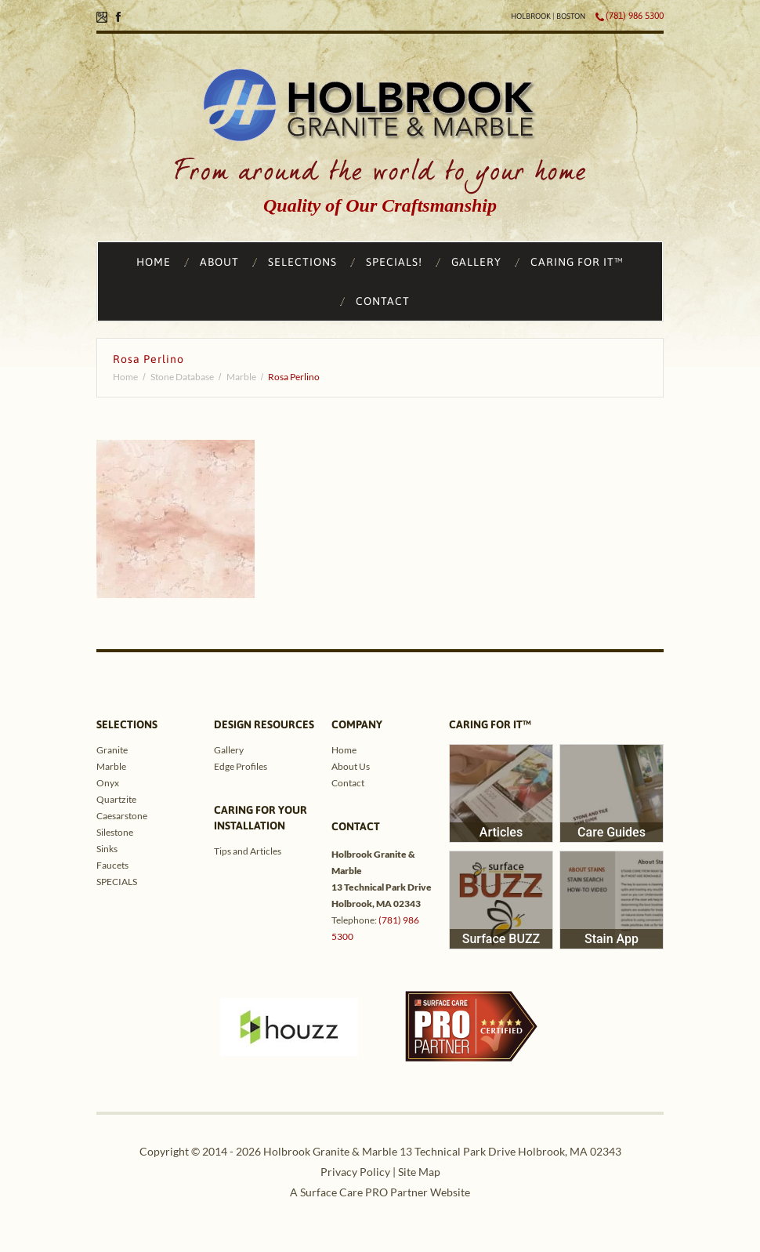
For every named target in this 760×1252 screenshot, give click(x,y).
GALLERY (476, 262)
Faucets (112, 865)
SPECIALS (116, 881)
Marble (241, 377)
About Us (350, 766)
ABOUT (219, 262)
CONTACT (383, 301)
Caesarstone (121, 816)
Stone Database (182, 377)
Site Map (419, 1171)
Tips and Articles (247, 851)
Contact (347, 783)
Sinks (107, 849)
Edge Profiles (240, 766)
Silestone (114, 832)
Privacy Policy (355, 1171)
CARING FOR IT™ (577, 262)
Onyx (107, 783)
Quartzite (116, 799)
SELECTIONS (302, 262)
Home (125, 377)
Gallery (229, 750)
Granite (112, 750)
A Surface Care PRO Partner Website (380, 1192)
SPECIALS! (394, 262)
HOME (153, 262)
